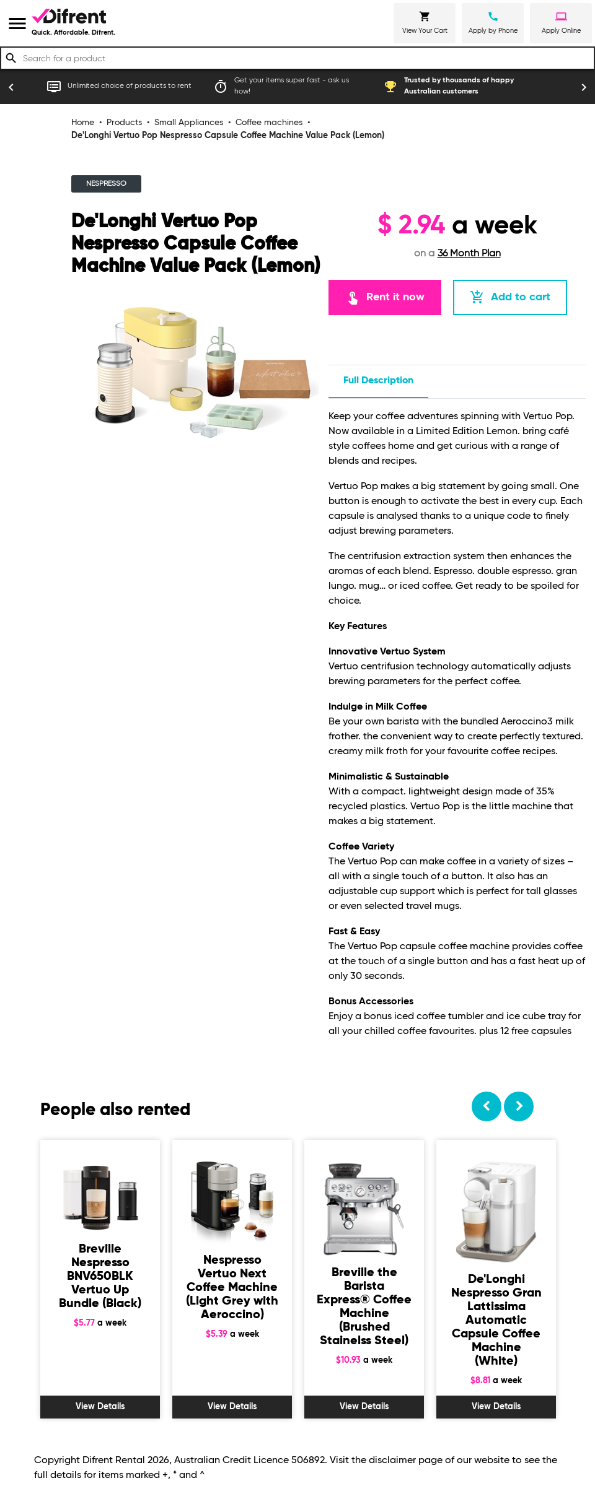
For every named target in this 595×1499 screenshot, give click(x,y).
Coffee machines (269, 122)
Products (124, 122)
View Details (100, 1406)
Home (82, 122)
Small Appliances (188, 122)
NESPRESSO (106, 184)
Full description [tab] (378, 381)
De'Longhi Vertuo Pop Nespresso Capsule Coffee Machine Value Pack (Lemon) (227, 135)
